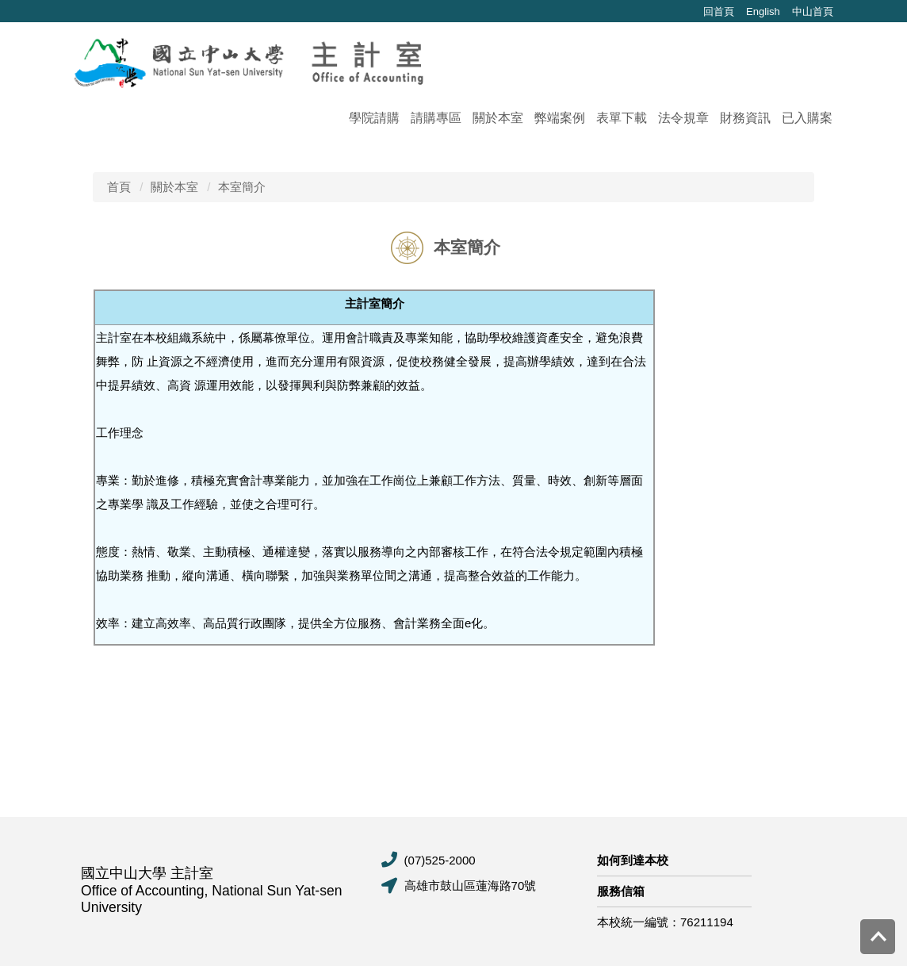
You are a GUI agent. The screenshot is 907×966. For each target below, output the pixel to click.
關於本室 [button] (498, 118)
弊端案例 (559, 118)
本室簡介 (242, 187)
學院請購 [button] (374, 118)
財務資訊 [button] (745, 118)
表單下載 (621, 118)
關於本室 (174, 187)
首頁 (119, 187)
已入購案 (807, 118)
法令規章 (683, 118)
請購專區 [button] (436, 118)
